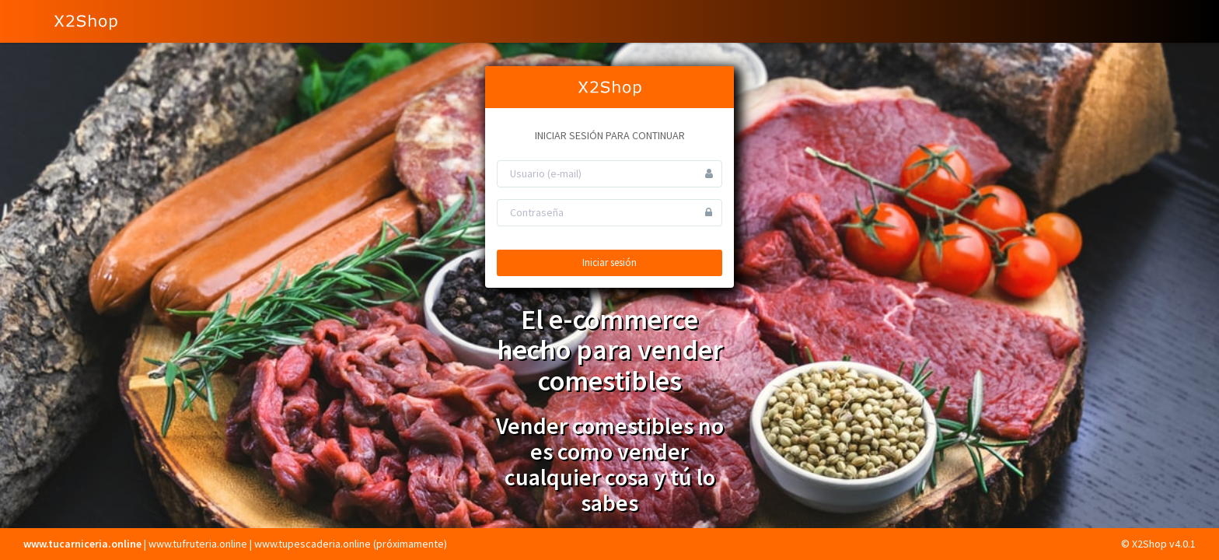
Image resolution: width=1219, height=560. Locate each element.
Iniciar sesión (609, 262)
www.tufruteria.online (197, 544)
